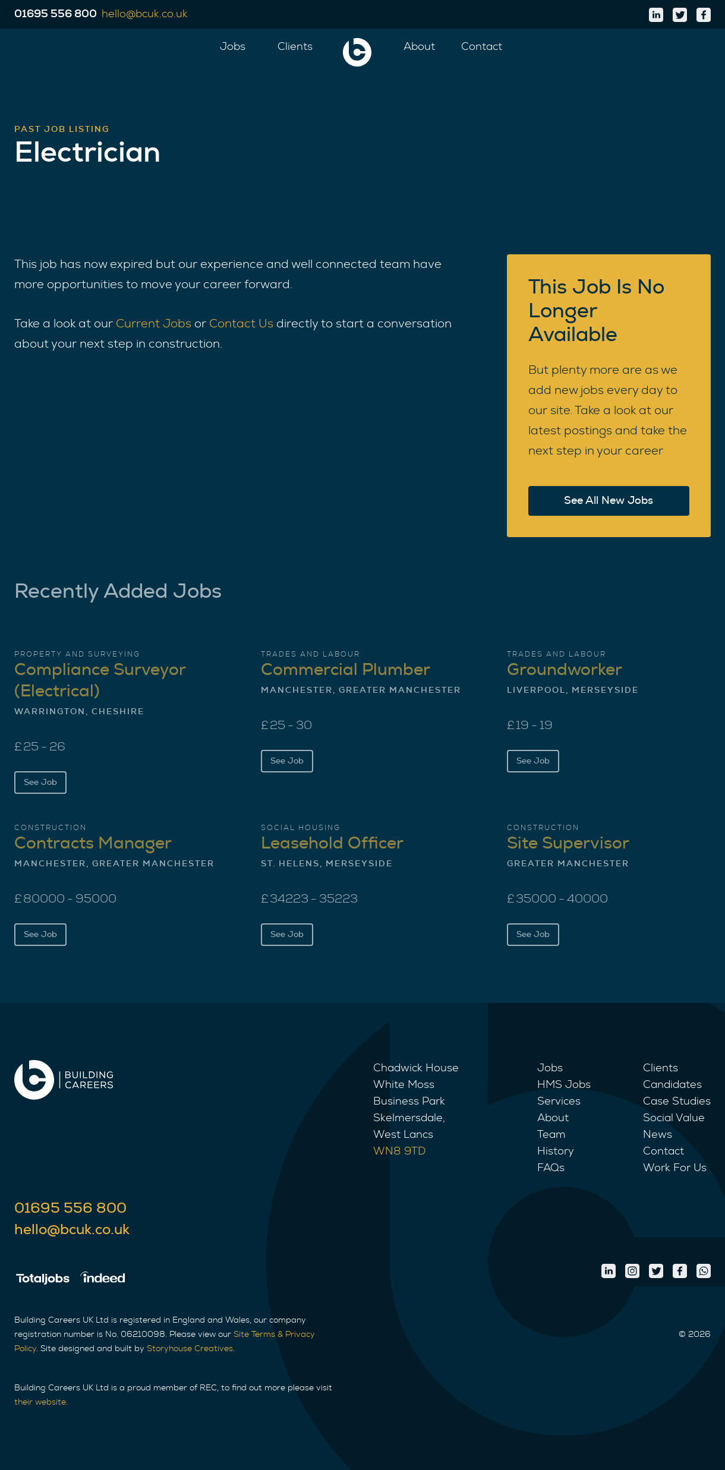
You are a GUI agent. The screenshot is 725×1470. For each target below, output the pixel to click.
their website (40, 1402)
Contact (481, 47)
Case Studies (677, 1101)
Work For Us (675, 1168)
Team (551, 1135)
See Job (40, 782)
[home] (357, 52)
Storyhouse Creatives (190, 1349)
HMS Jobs (564, 1085)
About (419, 47)
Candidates (672, 1085)
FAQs (551, 1168)
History (555, 1151)
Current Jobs (153, 324)
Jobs (232, 47)
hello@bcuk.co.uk (72, 1230)
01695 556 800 (70, 1208)
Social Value (674, 1118)
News (657, 1135)
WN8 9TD (399, 1151)
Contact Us (241, 324)
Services (559, 1101)
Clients (295, 47)
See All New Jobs (608, 501)
